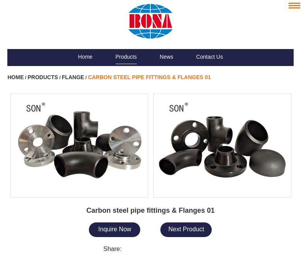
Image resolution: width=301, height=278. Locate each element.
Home (85, 57)
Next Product (186, 229)
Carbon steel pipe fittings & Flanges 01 (149, 77)
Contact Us (209, 57)
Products (126, 57)
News (166, 57)
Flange (73, 77)
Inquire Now (114, 229)
